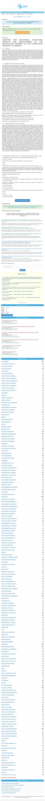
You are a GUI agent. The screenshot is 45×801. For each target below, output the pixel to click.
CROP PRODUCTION (6, 477)
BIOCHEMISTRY (5, 414)
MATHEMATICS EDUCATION (8, 654)
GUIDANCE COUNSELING (7, 571)
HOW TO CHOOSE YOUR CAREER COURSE (10, 783)
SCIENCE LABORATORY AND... (9, 724)
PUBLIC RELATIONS (6, 707)
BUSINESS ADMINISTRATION (8, 434)
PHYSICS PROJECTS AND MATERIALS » (11, 323)
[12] (13, 117)
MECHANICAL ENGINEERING (8, 658)
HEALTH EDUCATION (6, 579)
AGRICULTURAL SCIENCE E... (8, 390)
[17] (13, 132)
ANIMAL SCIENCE (5, 400)
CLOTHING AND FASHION (7, 458)
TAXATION (4, 750)
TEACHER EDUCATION (7, 753)
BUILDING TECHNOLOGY (7, 431)
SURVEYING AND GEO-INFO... (8, 748)
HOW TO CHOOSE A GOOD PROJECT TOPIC (10, 790)
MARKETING (4, 644)
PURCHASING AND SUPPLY (8, 709)
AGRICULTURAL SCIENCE (8, 388)
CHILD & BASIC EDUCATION (8, 448)
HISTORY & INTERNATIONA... (8, 586)
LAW (2, 629)
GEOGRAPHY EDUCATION (8, 564)
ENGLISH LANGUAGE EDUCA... (9, 518)
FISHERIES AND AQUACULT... (8, 542)
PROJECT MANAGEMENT (7, 695)
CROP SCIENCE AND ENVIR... (8, 480)
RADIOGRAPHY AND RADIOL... (9, 716)
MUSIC (3, 668)
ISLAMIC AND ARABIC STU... (8, 625)
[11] (39, 115)
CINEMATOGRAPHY (6, 453)
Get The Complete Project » (22, 200)
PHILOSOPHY (4, 680)
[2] (17, 59)
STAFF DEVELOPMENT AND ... (9, 743)
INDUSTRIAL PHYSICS (7, 608)
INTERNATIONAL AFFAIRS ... (8, 620)
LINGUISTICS (4, 634)
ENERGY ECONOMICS (7, 516)
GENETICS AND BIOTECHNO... (9, 559)
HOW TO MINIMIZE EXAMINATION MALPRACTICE (11, 789)
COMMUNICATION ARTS (7, 463)
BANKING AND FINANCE (7, 412)
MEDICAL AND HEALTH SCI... (8, 661)
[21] (4, 146)
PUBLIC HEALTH (5, 704)
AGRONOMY (4, 393)
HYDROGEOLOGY (6, 600)
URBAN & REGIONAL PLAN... (8, 765)
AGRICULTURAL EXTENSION (8, 383)
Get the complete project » (22, 32)
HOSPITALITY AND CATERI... (8, 593)
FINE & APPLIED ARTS (7, 540)
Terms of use (28, 797)
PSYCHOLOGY (5, 697)
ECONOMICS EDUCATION (7, 494)
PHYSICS (3, 683)
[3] (15, 67)
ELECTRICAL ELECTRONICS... (9, 509)
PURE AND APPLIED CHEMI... (8, 712)
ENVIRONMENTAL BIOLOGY (8, 523)
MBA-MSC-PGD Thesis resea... (9, 774)
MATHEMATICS (5, 651)
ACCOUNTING (5, 361)
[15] (42, 126)
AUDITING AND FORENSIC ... (8, 409)
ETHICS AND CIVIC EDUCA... (8, 535)
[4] (9, 88)
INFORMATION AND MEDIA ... (8, 610)
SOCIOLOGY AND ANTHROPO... (9, 736)
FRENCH (3, 552)
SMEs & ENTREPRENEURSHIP (9, 729)
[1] (7, 55)
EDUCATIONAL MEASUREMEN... (9, 506)
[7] (28, 105)
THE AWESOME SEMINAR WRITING (9, 792)
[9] (11, 113)
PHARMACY (4, 678)
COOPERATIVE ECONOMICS (8, 472)
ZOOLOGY (4, 772)
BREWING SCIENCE (6, 426)
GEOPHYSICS (4, 569)
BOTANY (3, 424)
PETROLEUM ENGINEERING (8, 675)
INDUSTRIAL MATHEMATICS (8, 605)
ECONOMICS (4, 492)
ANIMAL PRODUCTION (7, 397)
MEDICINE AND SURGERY (8, 663)
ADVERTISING (5, 371)
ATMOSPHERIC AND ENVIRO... (9, 407)
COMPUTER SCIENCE (6, 465)
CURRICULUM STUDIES (7, 482)
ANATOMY (4, 395)
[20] (33, 141)
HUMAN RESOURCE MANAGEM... (9, 596)
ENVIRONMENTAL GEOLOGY (8, 528)
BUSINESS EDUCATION (7, 436)
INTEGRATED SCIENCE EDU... (9, 617)
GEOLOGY (4, 567)
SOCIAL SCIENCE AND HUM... (8, 731)
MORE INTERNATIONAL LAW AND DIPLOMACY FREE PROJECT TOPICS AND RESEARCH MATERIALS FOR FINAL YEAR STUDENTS (23, 207)
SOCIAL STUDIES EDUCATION (9, 733)
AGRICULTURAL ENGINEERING (9, 380)
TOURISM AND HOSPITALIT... (8, 762)
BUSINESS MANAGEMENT (8, 439)
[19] (11, 139)
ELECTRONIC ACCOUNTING (8, 511)
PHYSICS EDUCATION (6, 685)
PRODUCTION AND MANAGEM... (9, 692)
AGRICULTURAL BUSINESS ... (8, 376)
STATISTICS (4, 745)
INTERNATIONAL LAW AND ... (8, 622)
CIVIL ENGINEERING (6, 455)
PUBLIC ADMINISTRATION (8, 702)
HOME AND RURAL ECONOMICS (9, 588)
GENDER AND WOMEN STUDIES (9, 557)
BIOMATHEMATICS (6, 422)
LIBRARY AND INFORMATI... (8, 632)
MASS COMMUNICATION (7, 646)
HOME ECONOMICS (6, 591)
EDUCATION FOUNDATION (8, 499)
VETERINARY (4, 767)
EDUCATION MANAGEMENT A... (9, 501)
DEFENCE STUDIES (6, 484)
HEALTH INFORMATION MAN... (9, 584)
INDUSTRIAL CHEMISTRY (7, 603)
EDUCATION (4, 496)
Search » (22, 270)
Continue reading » (35, 224)
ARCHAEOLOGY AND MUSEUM (9, 402)
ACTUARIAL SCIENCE (6, 366)
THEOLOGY (4, 760)
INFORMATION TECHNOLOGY (8, 612)
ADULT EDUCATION (6, 368)
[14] (21, 125)
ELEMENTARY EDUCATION (8, 513)
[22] (4, 147)
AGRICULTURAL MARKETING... (9, 385)
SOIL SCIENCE (5, 738)
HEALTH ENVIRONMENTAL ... (8, 581)
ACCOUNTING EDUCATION (8, 364)
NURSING (3, 670)
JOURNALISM (4, 627)
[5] (25, 94)
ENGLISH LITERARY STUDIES (8, 521)
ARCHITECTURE (5, 405)
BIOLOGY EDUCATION (7, 419)
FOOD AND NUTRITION (7, 545)
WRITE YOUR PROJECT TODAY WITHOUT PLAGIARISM (12, 785)
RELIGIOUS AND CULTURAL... (9, 719)
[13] (27, 121)
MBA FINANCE (5, 656)
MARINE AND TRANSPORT (8, 637)
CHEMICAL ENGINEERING (8, 441)
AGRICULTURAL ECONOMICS (8, 378)
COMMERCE (4, 460)
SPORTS (3, 741)
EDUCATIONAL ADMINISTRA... (9, 504)
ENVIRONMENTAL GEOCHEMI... (9, 525)
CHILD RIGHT (4, 451)
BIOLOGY (3, 417)
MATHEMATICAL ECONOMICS (8, 649)
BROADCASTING (5, 429)
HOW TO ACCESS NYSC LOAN (8, 787)
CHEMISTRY (4, 443)
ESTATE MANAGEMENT (7, 533)
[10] (5, 115)
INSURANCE (4, 615)
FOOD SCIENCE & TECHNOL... (9, 547)
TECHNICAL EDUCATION (7, 755)
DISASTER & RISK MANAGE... (8, 489)
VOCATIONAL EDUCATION (8, 770)
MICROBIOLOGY (5, 666)
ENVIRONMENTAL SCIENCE (8, 530)
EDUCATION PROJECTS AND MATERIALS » (11, 329)
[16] (10, 129)
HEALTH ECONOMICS (6, 576)
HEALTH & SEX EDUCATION (8, 574)
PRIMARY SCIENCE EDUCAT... (9, 690)
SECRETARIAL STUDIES (7, 726)
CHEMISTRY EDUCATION (7, 446)
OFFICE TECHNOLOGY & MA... (9, 673)
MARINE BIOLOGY (6, 639)
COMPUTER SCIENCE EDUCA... (9, 467)
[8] (15, 107)
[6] (8, 100)
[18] (34, 136)
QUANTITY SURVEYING (7, 714)
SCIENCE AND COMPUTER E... (9, 721)
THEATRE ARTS (5, 757)
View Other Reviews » (22, 302)
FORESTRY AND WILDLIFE (8, 550)
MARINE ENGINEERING (7, 642)
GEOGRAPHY (4, 562)
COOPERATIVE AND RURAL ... (9, 470)
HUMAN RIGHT (5, 598)
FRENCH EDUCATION (6, 554)
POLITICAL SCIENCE (6, 687)
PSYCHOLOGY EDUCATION (8, 699)
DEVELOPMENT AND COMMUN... (9, 487)
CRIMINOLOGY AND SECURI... (9, 475)
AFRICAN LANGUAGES (7, 373)
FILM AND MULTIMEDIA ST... (8, 538)
